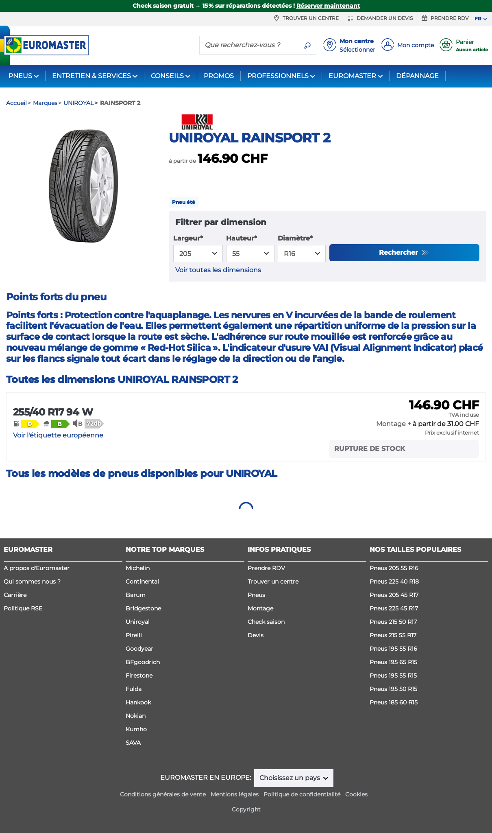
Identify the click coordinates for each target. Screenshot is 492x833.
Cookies (356, 794)
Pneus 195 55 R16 (393, 648)
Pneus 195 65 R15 (393, 662)
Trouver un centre (305, 18)
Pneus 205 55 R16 (394, 568)
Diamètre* (295, 238)
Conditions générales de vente (163, 794)
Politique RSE (23, 608)
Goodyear (139, 648)
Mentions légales (235, 794)
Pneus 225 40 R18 (394, 581)
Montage (260, 608)
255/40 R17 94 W (53, 412)
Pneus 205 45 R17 (394, 595)
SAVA (133, 742)
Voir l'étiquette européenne (58, 435)
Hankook (138, 702)
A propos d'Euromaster (37, 568)
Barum (136, 595)
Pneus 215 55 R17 (393, 635)
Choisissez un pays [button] (290, 778)
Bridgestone (143, 608)
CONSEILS (167, 76)
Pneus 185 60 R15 (394, 702)
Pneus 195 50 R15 (393, 689)
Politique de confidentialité (301, 794)
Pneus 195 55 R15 (393, 675)
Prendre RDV (444, 18)
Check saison (266, 621)
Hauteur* (241, 238)
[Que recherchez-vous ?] (249, 44)
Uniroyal (138, 621)
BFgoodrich (143, 662)
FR (478, 18)
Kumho (136, 729)
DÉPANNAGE (417, 76)
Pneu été (183, 202)
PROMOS (219, 76)
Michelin (138, 568)
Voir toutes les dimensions (218, 270)
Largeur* (188, 238)
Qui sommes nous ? (32, 581)
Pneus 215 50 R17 (393, 621)
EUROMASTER (352, 76)
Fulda (134, 689)
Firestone (139, 675)
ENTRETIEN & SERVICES (91, 76)
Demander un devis (379, 18)
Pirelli (134, 635)
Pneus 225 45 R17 (394, 608)
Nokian (136, 715)
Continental (142, 581)
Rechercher (399, 252)
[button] (26, 424)
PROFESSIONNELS (278, 76)
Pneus (256, 595)
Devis (255, 635)
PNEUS (20, 76)
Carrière (15, 595)
